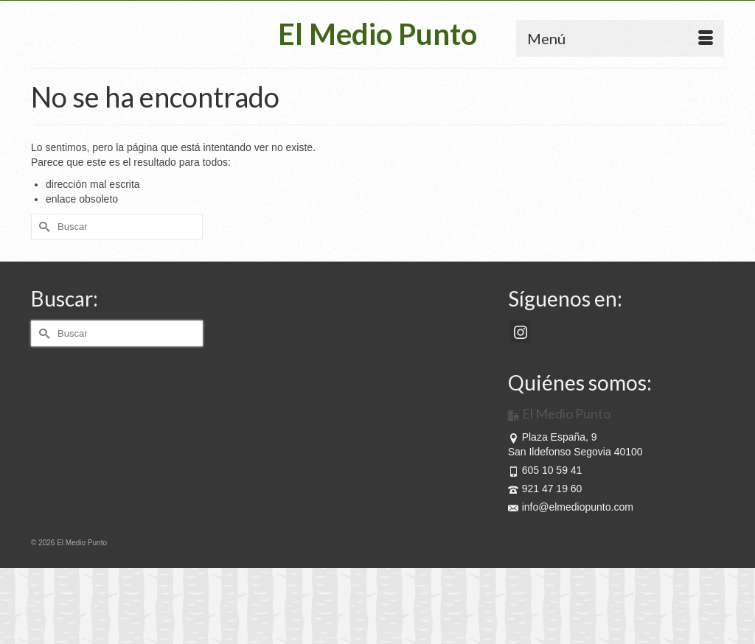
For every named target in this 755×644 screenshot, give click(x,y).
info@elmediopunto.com (570, 507)
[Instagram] (520, 332)
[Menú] (620, 38)
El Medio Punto (377, 34)
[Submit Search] (42, 226)
